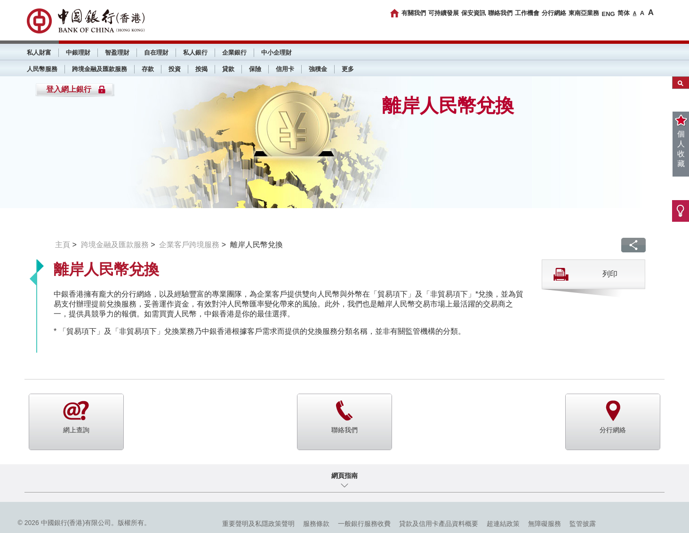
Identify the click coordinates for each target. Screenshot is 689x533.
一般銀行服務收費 (364, 523)
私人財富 (39, 52)
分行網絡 (554, 12)
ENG (608, 13)
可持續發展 (443, 12)
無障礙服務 (544, 523)
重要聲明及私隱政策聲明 (258, 523)
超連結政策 (503, 523)
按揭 (201, 69)
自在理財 (156, 52)
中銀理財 (78, 52)
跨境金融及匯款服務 (99, 69)
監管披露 (582, 523)
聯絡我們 (500, 12)
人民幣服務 (42, 69)
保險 (255, 69)
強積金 (318, 69)
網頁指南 (344, 475)
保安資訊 (473, 12)
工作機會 (527, 12)
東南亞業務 (584, 12)
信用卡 (285, 69)
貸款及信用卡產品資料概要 (438, 523)
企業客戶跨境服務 (189, 245)
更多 (348, 69)
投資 (174, 69)
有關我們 (413, 12)
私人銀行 (195, 52)
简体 (623, 12)
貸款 (228, 69)
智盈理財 (117, 52)
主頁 (62, 245)
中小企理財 (276, 52)
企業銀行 (234, 52)
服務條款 (316, 523)
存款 (148, 69)
